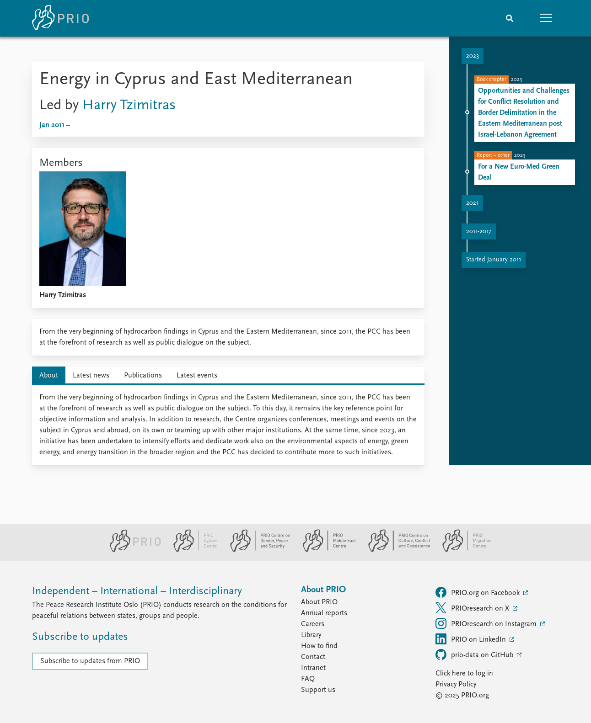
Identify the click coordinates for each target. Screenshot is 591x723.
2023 (472, 56)
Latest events (197, 375)
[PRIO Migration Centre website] (462, 550)
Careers (312, 624)
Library (311, 635)
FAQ (308, 679)
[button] (546, 18)
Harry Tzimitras (129, 105)
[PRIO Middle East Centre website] (325, 550)
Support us (318, 690)
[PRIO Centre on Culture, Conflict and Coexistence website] (395, 550)
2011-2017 (478, 231)
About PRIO (319, 602)
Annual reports (324, 613)
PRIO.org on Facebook (478, 592)
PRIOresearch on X (473, 607)
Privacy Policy (455, 684)
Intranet (313, 668)
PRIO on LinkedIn (471, 638)
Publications (143, 375)
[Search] (509, 18)
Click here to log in (464, 673)
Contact (313, 657)
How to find (319, 646)
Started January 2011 (493, 259)
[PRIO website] (131, 550)
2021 (472, 203)
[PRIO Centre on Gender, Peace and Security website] (256, 550)
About (48, 375)
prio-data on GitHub (475, 654)
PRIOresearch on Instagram (486, 623)
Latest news (91, 375)
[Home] (60, 18)
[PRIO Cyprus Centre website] (191, 550)
